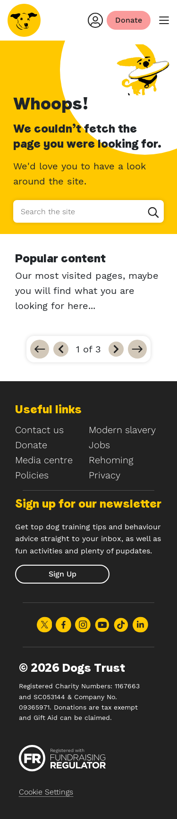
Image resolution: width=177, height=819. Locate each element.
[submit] (62, 574)
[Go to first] (39, 349)
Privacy (104, 475)
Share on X (44, 624)
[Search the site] (88, 211)
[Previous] (60, 349)
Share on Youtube (102, 624)
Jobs (99, 445)
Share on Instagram (83, 624)
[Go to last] (137, 349)
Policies (32, 475)
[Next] (116, 349)
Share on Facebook (63, 624)
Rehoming (111, 460)
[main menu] (164, 20)
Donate (31, 445)
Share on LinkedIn (140, 624)
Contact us (39, 429)
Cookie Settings (46, 791)
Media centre (44, 460)
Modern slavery (122, 429)
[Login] (95, 20)
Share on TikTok (121, 624)
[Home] (24, 20)
